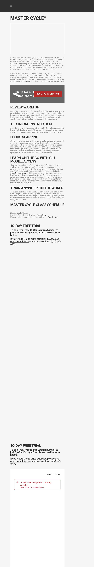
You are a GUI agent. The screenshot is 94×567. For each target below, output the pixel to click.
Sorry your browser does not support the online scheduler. (37, 340)
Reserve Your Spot (47, 94)
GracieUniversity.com (18, 173)
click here (27, 81)
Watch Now (41, 215)
